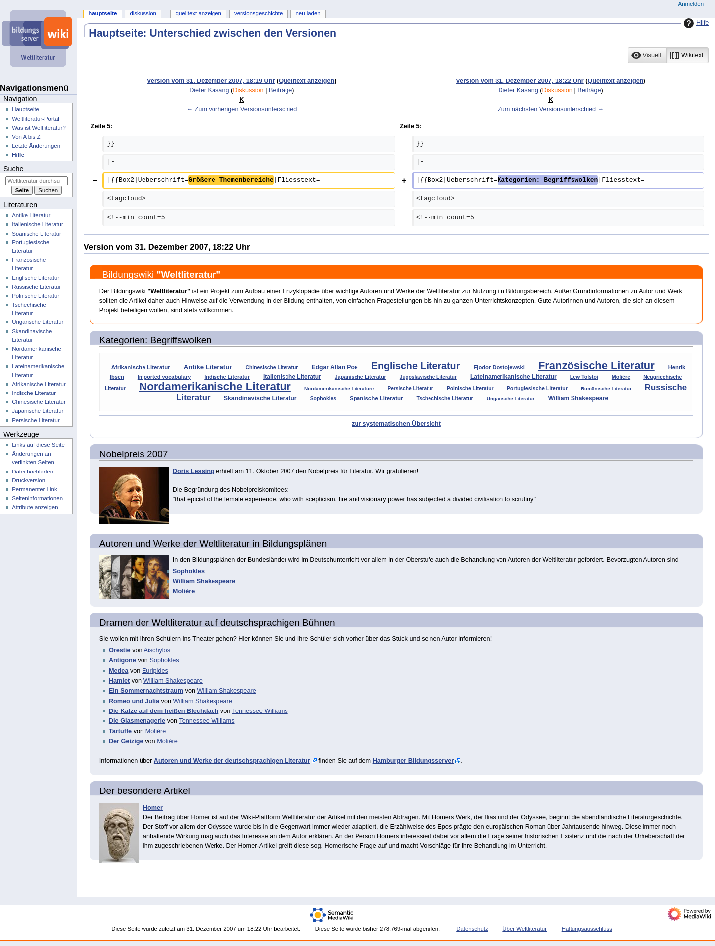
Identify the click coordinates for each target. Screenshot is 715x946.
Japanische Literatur (360, 377)
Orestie (120, 650)
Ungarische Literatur (511, 398)
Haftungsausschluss (587, 929)
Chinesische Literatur (272, 367)
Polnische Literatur (470, 388)
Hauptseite (102, 13)
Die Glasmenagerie (137, 720)
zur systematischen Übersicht (396, 423)
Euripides (155, 670)
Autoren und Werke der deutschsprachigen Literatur (232, 760)
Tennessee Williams (260, 711)
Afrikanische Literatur (140, 367)
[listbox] (668, 55)
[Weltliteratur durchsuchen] (36, 180)
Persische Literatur (410, 388)
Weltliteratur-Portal (35, 119)
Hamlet (119, 680)
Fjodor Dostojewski (498, 367)
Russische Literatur (36, 287)
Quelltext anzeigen (306, 81)
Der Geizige (126, 741)
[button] (647, 55)
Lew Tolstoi (584, 377)
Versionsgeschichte (258, 13)
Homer (153, 807)
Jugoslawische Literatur (428, 377)
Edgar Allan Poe (334, 367)
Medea (119, 670)
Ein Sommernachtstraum (146, 690)
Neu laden (307, 13)
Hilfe (695, 23)
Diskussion (248, 90)
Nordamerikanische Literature (339, 388)
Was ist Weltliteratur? (39, 128)
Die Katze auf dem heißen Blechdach (163, 711)
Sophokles (323, 398)
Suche (13, 169)
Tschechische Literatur (445, 398)
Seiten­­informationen (37, 498)
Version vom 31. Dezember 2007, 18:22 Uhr (519, 81)
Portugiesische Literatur (537, 388)
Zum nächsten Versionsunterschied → (551, 109)
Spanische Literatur (376, 398)
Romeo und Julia (134, 701)
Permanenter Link (34, 489)
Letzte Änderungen (36, 146)
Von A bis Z (26, 137)
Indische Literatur (227, 377)
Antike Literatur (208, 367)
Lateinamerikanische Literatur (513, 376)
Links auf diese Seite (38, 445)
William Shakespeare (578, 398)
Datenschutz (472, 929)
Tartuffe (120, 731)
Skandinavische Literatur (260, 398)
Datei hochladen (32, 471)
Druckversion (28, 480)
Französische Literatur (596, 365)
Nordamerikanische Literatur (215, 386)
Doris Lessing (193, 471)
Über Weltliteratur (524, 929)
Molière (621, 377)
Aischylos (156, 650)
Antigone (122, 660)
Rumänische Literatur (606, 388)
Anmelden (691, 4)
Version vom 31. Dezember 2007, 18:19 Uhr (211, 81)
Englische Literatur (415, 365)
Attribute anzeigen (35, 507)
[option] (647, 55)
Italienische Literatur (292, 376)
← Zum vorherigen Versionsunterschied (241, 109)
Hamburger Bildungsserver (413, 760)
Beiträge (280, 90)
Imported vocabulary (164, 377)
